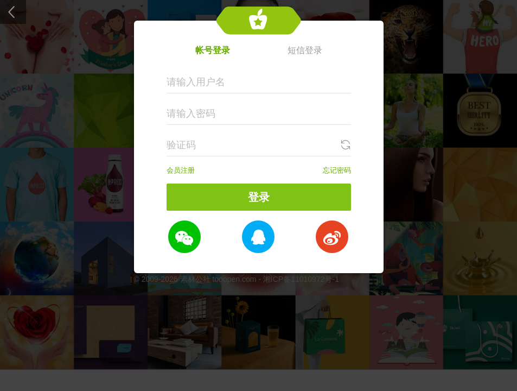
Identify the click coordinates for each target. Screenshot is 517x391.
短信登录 (305, 50)
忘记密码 (337, 170)
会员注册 (181, 170)
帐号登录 (212, 50)
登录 (259, 197)
